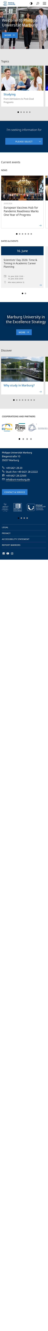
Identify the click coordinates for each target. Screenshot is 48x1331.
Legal (5, 527)
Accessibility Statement (15, 539)
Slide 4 (27, 112)
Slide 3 (24, 112)
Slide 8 (34, 400)
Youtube (7, 554)
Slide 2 (21, 112)
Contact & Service (14, 492)
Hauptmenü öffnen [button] (44, 3)
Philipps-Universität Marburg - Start (10, 3)
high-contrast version (30, 3)
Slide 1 (18, 112)
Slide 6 (31, 234)
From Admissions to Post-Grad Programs (22, 85)
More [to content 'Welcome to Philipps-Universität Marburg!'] (9, 35)
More (24, 332)
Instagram (12, 554)
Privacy (6, 533)
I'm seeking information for (24, 130)
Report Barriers (11, 545)
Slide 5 (30, 112)
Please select (19, 140)
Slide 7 (31, 400)
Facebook (3, 554)
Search (36, 3)
